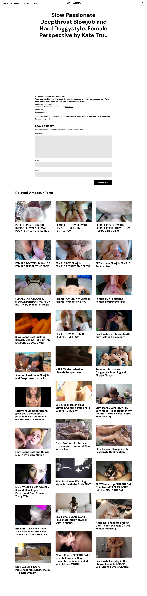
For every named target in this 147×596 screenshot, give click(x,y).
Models (27, 3)
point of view (56, 102)
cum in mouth (57, 99)
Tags (35, 3)
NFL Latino (73, 3)
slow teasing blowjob (71, 102)
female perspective (92, 99)
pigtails (47, 102)
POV (54, 97)
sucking (83, 102)
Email (37, 171)
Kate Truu (69, 107)
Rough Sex (60, 97)
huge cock (39, 102)
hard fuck (105, 99)
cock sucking (45, 99)
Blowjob (48, 97)
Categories (15, 3)
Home (5, 3)
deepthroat (68, 99)
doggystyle (78, 99)
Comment (39, 134)
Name (37, 161)
